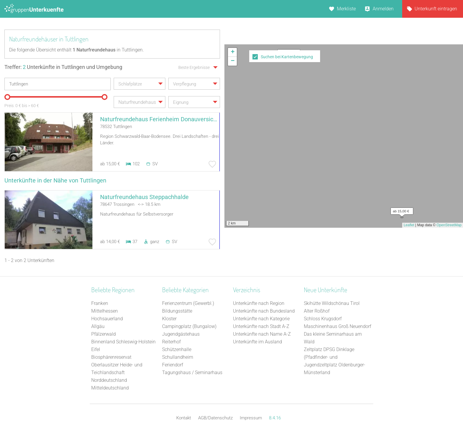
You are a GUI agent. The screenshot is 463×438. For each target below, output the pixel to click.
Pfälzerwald (103, 334)
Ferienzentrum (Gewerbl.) (188, 303)
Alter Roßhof (317, 311)
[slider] (7, 97)
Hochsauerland (107, 318)
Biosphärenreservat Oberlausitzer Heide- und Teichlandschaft (116, 364)
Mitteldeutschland (110, 388)
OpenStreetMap (449, 225)
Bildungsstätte (177, 311)
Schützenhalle (176, 349)
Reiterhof (171, 342)
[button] (400, 210)
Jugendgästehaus (181, 334)
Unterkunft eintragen (436, 9)
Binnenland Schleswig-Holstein (123, 342)
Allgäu (98, 326)
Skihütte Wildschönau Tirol (332, 303)
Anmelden (383, 9)
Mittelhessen (104, 311)
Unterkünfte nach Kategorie (261, 318)
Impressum (251, 418)
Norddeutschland (109, 380)
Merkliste (346, 9)
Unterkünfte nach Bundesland (264, 311)
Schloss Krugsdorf (323, 318)
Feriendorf (172, 365)
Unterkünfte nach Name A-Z (262, 334)
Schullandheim (177, 357)
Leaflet (409, 225)
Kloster (169, 318)
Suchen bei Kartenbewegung (287, 56)
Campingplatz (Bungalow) (189, 326)
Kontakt (183, 418)
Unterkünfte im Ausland (257, 342)
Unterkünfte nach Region (258, 303)
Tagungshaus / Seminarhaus (192, 372)
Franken (99, 303)
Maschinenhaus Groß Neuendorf (337, 326)
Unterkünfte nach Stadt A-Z (261, 326)
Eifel (95, 349)
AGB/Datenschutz (215, 418)
